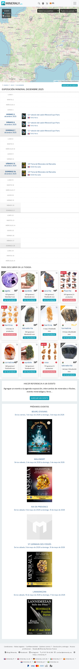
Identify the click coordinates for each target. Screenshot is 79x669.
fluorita (66, 290)
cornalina (8, 362)
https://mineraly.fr (39, 654)
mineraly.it (55, 659)
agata (6, 290)
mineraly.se (52, 662)
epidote (27, 290)
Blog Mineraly (11, 652)
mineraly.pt (39, 662)
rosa (45, 362)
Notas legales (19, 646)
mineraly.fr (9, 659)
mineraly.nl (26, 662)
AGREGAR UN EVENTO (39, 398)
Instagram (33, 652)
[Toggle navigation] (74, 3)
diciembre (20, 85)
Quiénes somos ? (45, 646)
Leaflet (56, 81)
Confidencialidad (32, 646)
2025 (12, 85)
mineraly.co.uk (24, 659)
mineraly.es (69, 659)
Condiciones (8, 646)
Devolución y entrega (60, 646)
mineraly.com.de (40, 659)
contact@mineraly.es (64, 652)
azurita (46, 290)
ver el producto (10, 300)
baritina (7, 325)
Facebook (23, 652)
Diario (6, 85)
